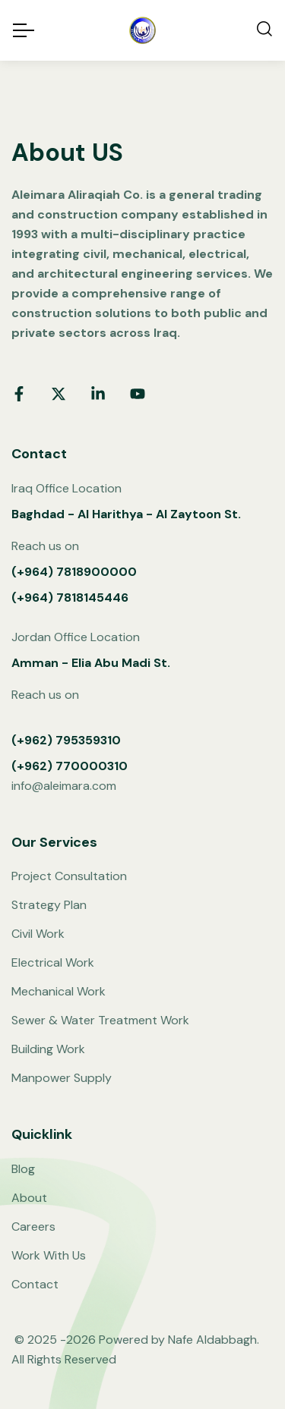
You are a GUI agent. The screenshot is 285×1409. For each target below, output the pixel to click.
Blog (23, 1169)
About (29, 1198)
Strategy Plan (49, 905)
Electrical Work (52, 962)
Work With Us (48, 1255)
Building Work (48, 1049)
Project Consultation (69, 876)
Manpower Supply (61, 1078)
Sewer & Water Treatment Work (100, 1020)
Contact (35, 1284)
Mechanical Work (58, 991)
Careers (33, 1226)
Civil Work (38, 934)
